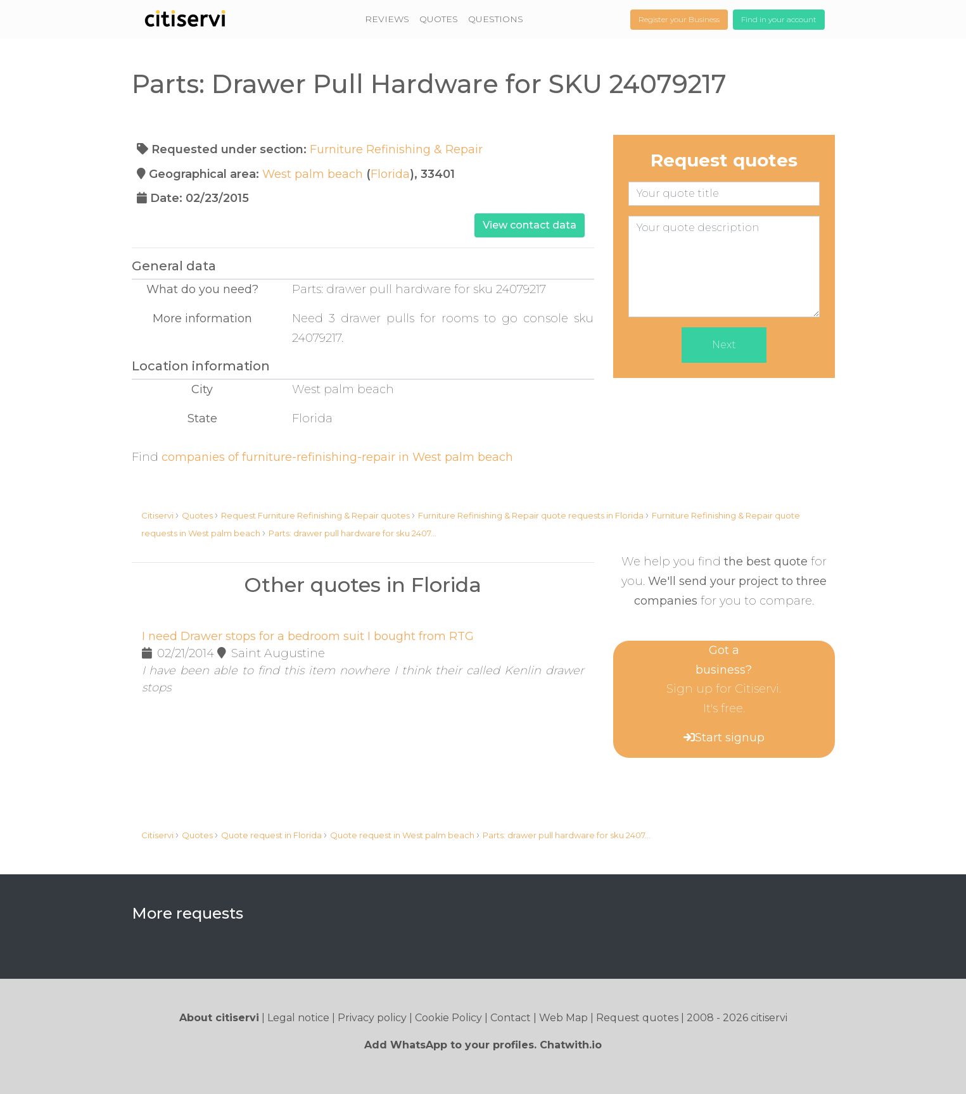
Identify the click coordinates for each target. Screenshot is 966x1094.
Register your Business (679, 19)
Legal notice (298, 1018)
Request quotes (637, 1018)
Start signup (730, 738)
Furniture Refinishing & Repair (396, 149)
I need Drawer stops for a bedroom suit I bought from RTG (308, 636)
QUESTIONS (495, 19)
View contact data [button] (529, 225)
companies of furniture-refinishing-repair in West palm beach (337, 457)
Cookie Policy (448, 1018)
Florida (390, 174)
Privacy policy (372, 1018)
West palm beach (312, 174)
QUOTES (438, 19)
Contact (510, 1018)
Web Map (563, 1018)
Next (724, 345)
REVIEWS (387, 19)
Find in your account (779, 19)
